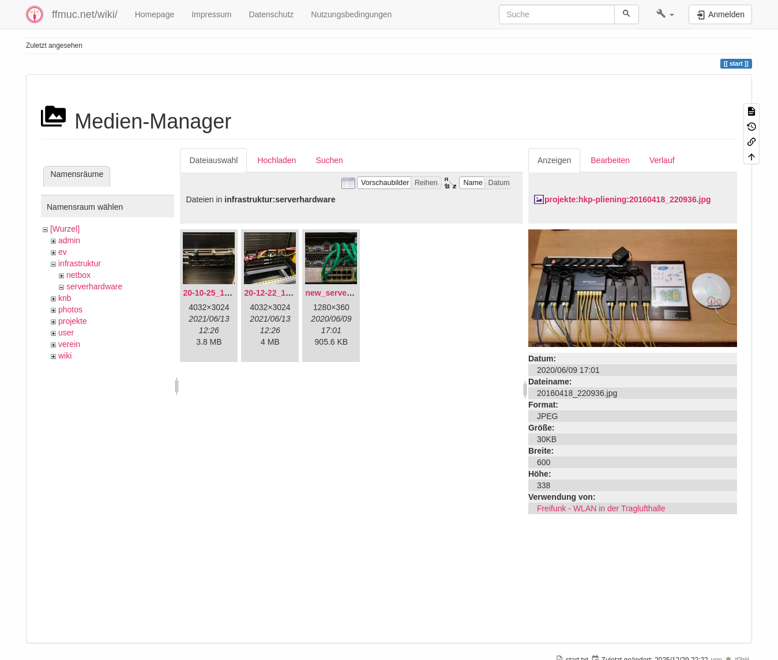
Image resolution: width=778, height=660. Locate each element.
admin (69, 240)
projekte (72, 321)
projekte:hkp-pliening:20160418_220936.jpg (627, 199)
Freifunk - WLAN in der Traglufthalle (601, 508)
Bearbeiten (610, 160)
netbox (78, 275)
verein (69, 344)
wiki (65, 355)
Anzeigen (554, 160)
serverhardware (94, 286)
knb (65, 298)
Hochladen (276, 160)
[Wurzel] (65, 228)
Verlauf (662, 160)
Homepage (155, 14)
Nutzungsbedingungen (351, 14)
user (66, 332)
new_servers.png (338, 292)
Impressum (211, 14)
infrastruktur (79, 263)
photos (70, 309)
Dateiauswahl (213, 160)
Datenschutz (271, 14)
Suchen (329, 160)
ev (62, 252)
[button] (665, 14)
